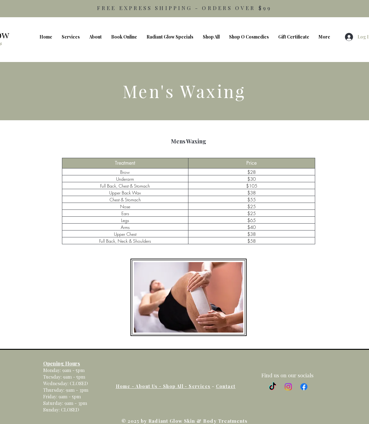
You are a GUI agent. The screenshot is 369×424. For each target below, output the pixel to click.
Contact (226, 386)
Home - (126, 386)
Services (199, 386)
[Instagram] (288, 386)
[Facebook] (304, 386)
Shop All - (176, 386)
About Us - (149, 386)
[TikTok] (272, 386)
